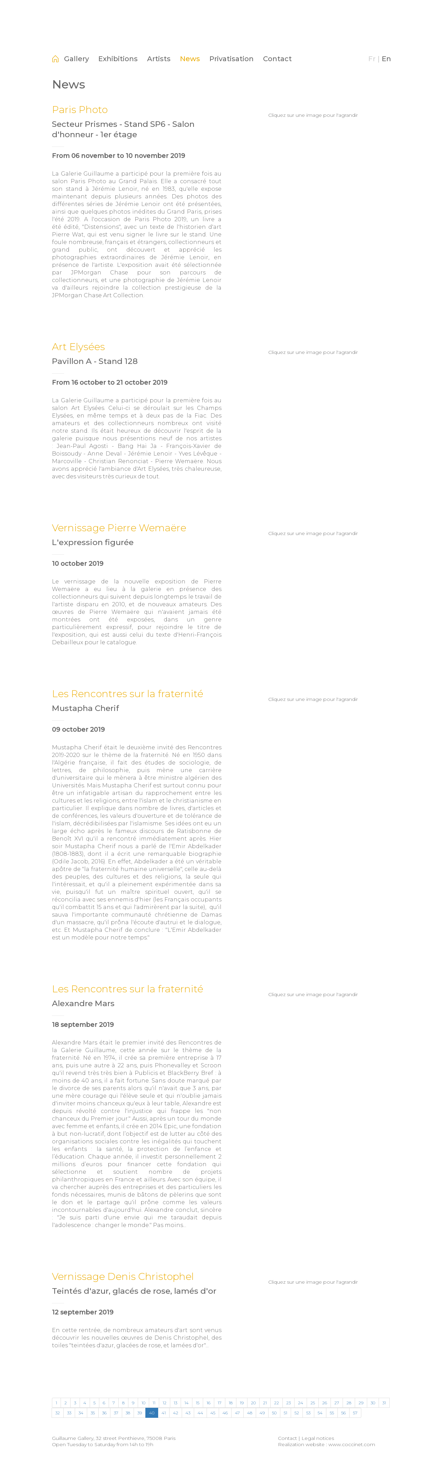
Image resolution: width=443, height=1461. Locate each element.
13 (175, 1402)
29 (361, 1402)
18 (231, 1402)
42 (175, 1412)
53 (308, 1412)
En (386, 58)
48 (249, 1412)
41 (164, 1412)
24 (300, 1402)
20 (253, 1402)
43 (188, 1412)
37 (116, 1412)
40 (151, 1412)
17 (220, 1402)
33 (69, 1412)
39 (139, 1412)
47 (237, 1412)
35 (93, 1412)
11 (154, 1402)
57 (355, 1412)
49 (262, 1412)
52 (297, 1412)
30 (373, 1402)
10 (143, 1402)
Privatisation (231, 58)
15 (197, 1402)
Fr (372, 58)
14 (186, 1402)
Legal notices (317, 1438)
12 (164, 1402)
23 (288, 1402)
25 (312, 1402)
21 (265, 1402)
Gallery (76, 58)
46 (225, 1412)
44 (200, 1412)
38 (128, 1412)
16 (208, 1402)
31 (384, 1402)
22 (276, 1402)
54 (320, 1412)
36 (104, 1412)
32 (57, 1412)
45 (212, 1412)
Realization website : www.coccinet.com (326, 1444)
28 (348, 1402)
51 (285, 1412)
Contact (277, 58)
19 (242, 1402)
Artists (159, 58)
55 (332, 1412)
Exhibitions (118, 58)
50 (274, 1412)
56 (343, 1412)
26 (324, 1402)
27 (336, 1402)
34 (81, 1412)
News (190, 58)
